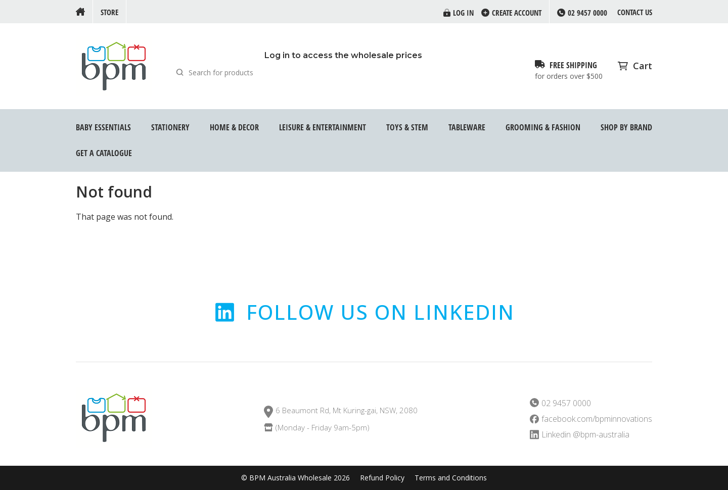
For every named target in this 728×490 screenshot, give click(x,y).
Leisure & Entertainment (322, 127)
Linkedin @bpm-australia (585, 434)
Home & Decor (234, 127)
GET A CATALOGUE (104, 153)
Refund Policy (382, 477)
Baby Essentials (103, 127)
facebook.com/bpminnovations (596, 419)
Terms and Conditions (451, 477)
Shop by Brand (626, 127)
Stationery (170, 127)
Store (109, 12)
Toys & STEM (407, 127)
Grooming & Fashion (543, 127)
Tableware (466, 127)
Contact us (634, 12)
